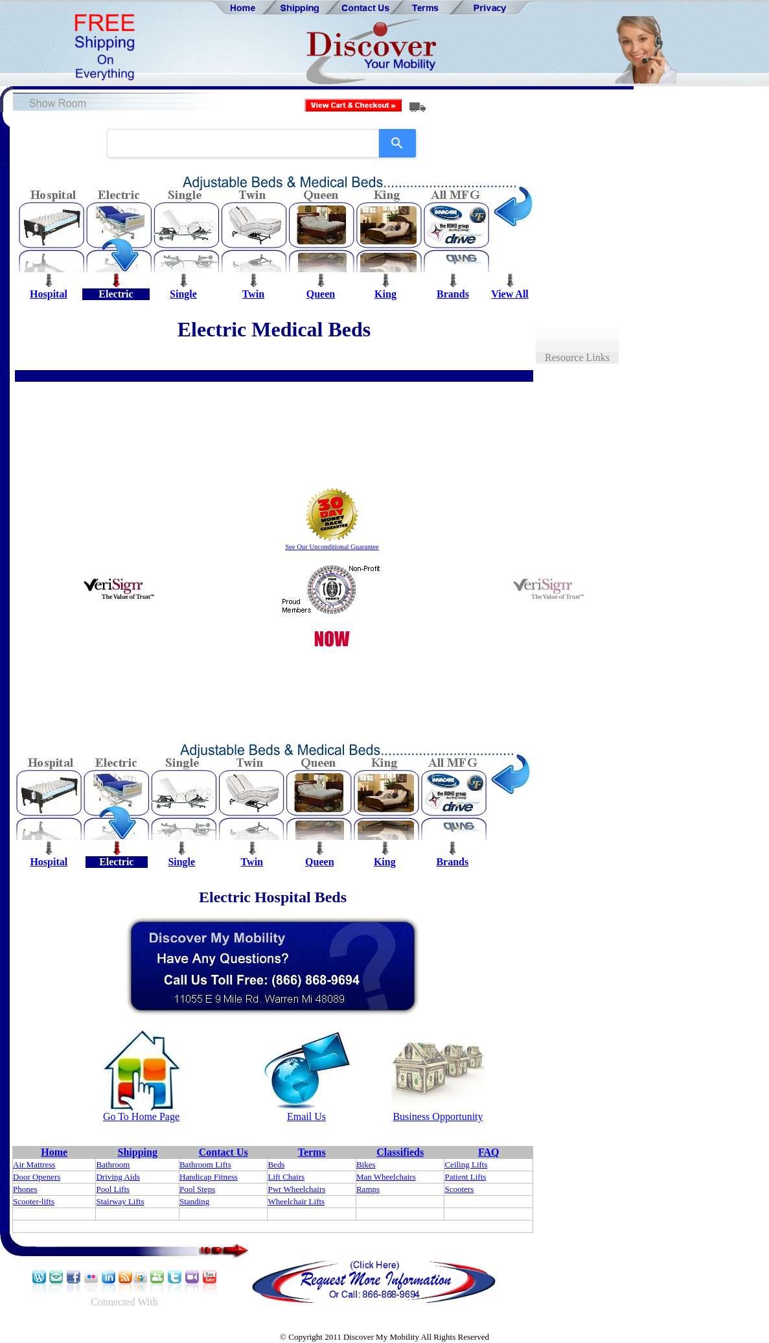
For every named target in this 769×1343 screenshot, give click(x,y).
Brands (453, 293)
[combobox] (243, 143)
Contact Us (223, 1152)
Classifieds (400, 1152)
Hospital (48, 293)
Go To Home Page (141, 1116)
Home (54, 1152)
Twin (253, 293)
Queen (320, 293)
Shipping (137, 1152)
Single (183, 293)
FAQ (488, 1152)
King (385, 293)
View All (510, 293)
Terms (312, 1152)
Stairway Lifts (120, 1201)
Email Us (306, 1116)
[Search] (397, 143)
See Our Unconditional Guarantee (332, 546)
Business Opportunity (438, 1116)
